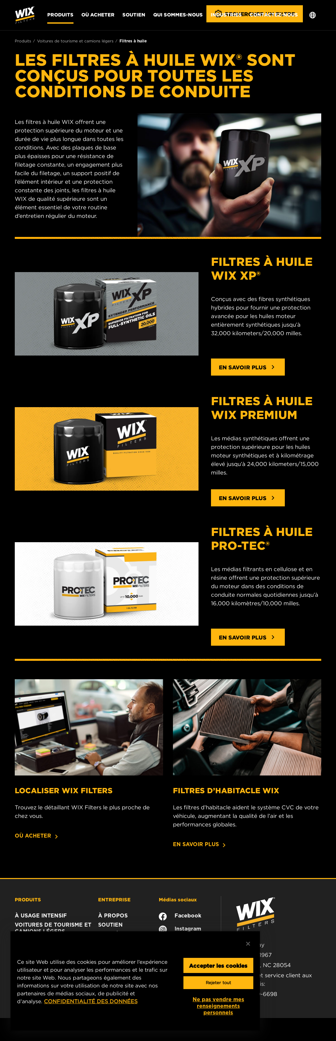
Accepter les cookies (218, 965)
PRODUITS (28, 899)
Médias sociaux (178, 899)
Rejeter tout (218, 982)
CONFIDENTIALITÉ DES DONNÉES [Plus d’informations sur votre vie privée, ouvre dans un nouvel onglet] (90, 1001)
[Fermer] (248, 944)
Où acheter (98, 14)
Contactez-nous (274, 14)
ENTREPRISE (114, 899)
